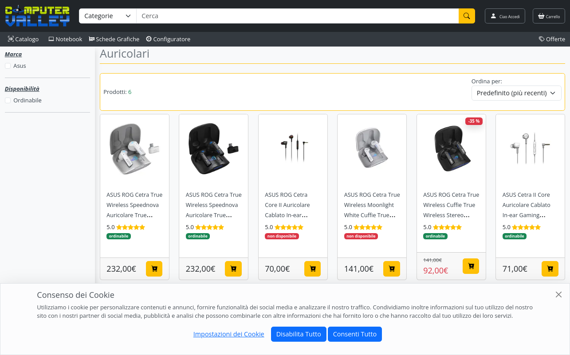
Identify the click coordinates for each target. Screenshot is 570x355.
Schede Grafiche (114, 39)
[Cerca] (467, 15)
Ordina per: (487, 81)
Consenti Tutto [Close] (355, 334)
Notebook (65, 39)
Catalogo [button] (23, 39)
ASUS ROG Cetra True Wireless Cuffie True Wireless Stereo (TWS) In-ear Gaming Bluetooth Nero (451, 215)
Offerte (552, 39)
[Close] (558, 294)
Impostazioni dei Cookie (228, 334)
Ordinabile (27, 100)
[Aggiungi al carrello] (154, 268)
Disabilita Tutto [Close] (298, 334)
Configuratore (168, 39)
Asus (19, 66)
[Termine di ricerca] (297, 15)
